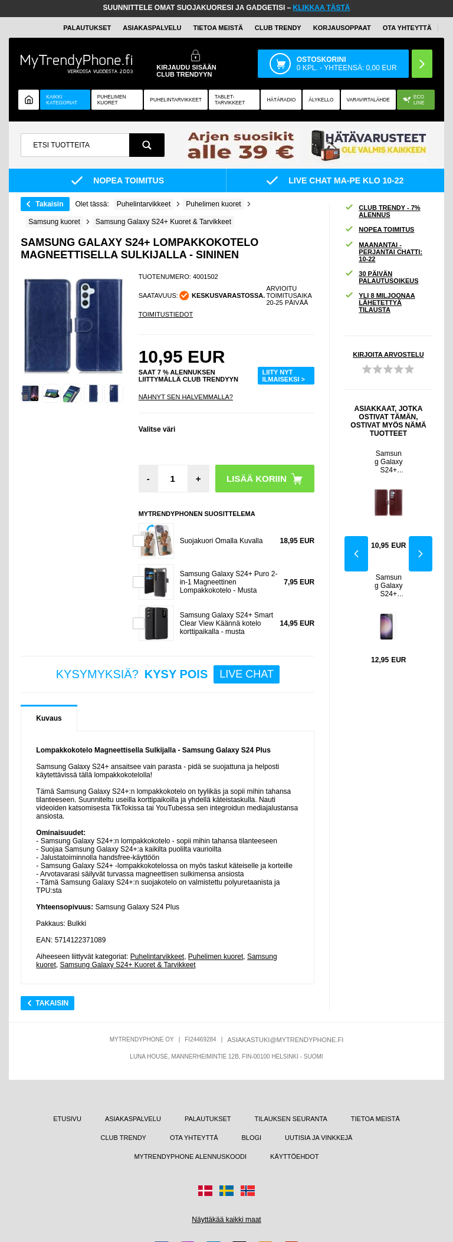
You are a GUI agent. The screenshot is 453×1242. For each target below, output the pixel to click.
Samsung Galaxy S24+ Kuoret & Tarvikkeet (127, 965)
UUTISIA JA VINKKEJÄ (318, 1137)
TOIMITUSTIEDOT (166, 314)
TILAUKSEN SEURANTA (291, 1118)
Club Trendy (278, 27)
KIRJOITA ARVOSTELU (388, 354)
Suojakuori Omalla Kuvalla (221, 541)
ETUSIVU (67, 1118)
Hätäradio (281, 100)
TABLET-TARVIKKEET (230, 100)
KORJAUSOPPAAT (342, 27)
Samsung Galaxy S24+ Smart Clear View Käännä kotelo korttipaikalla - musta (226, 623)
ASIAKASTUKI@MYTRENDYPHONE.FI (285, 1039)
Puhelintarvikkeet (157, 956)
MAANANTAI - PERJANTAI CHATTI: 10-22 (383, 251)
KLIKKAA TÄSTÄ (321, 8)
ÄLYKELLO (320, 100)
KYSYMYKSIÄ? (168, 674)
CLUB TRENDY (123, 1137)
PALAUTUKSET (87, 27)
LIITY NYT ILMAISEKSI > (283, 376)
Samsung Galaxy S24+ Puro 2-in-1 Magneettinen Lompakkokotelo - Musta (229, 582)
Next (420, 553)
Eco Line (414, 100)
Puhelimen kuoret (111, 100)
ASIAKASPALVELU (152, 27)
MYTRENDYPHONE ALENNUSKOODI (190, 1156)
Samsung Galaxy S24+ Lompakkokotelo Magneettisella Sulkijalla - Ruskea (388, 461)
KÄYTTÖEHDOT (294, 1156)
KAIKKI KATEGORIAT (61, 100)
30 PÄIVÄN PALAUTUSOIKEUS (381, 277)
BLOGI (251, 1137)
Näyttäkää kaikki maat (226, 1219)
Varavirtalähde (368, 100)
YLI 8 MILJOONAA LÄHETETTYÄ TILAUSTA (379, 302)
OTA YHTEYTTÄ (407, 27)
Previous (356, 553)
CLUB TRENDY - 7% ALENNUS (382, 211)
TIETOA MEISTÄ (218, 27)
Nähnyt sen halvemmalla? (186, 396)
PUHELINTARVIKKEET (176, 100)
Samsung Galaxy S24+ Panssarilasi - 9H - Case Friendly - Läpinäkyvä (389, 585)
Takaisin (49, 204)
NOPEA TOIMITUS (379, 230)
